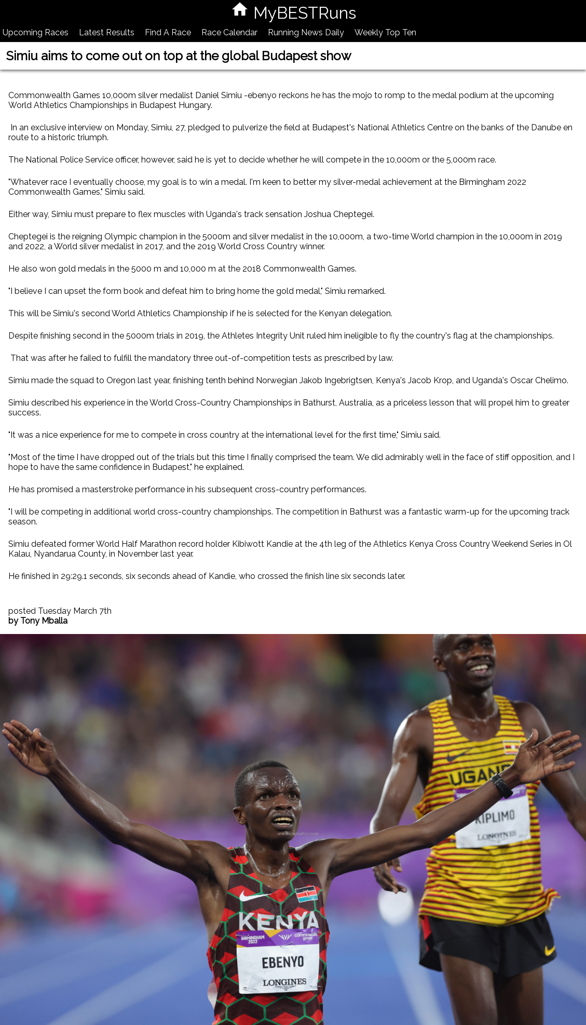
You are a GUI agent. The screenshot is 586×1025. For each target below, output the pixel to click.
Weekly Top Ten (385, 32)
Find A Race (168, 32)
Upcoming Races (36, 32)
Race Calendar (229, 32)
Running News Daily (306, 32)
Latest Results (106, 32)
